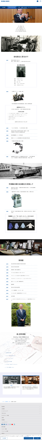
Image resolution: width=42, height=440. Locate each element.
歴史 (19, 7)
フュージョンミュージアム (32, 7)
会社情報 (3, 7)
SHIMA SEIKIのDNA (12, 7)
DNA (9, 401)
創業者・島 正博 (24, 7)
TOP (3, 401)
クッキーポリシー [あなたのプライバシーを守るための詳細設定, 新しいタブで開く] (26, 439)
